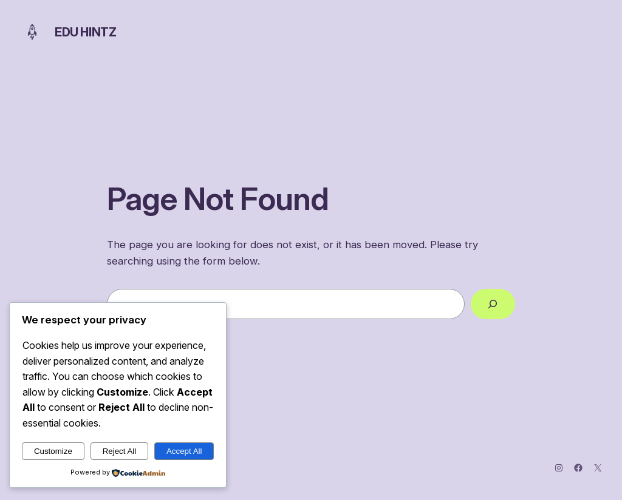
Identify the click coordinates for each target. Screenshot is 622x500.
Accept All (184, 451)
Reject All (120, 451)
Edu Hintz (85, 32)
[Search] (493, 304)
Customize (53, 451)
